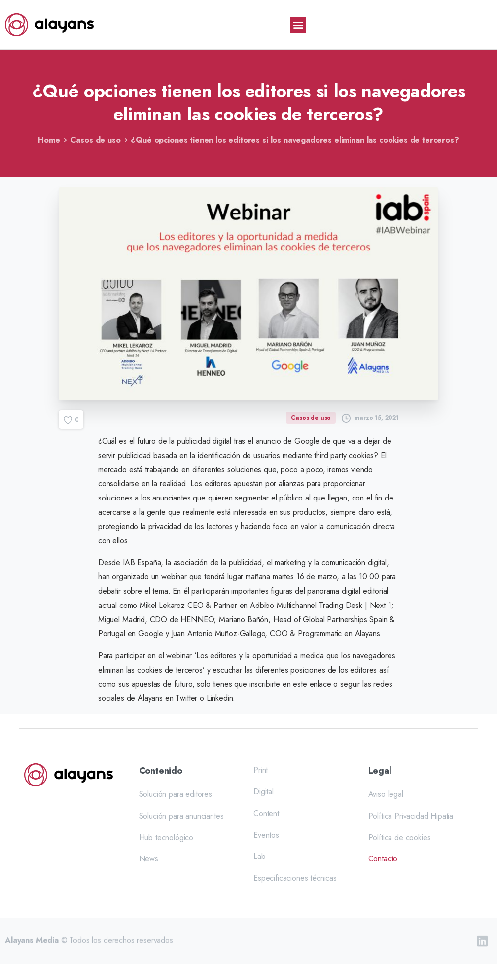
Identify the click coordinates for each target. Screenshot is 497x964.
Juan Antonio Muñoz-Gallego (218, 633)
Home (49, 139)
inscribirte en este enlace (290, 684)
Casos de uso (96, 139)
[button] (298, 25)
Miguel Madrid (121, 619)
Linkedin (220, 698)
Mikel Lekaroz (162, 605)
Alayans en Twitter (167, 698)
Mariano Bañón (243, 619)
